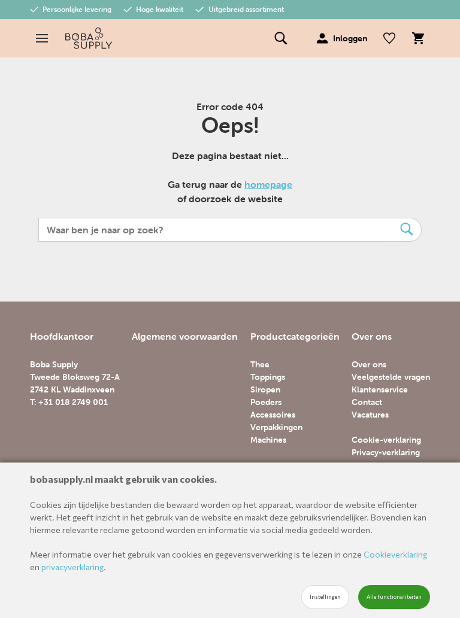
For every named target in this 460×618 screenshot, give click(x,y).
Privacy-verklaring (386, 452)
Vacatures (370, 414)
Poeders (266, 402)
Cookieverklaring (395, 554)
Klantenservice (380, 389)
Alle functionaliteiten (394, 596)
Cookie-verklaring (386, 439)
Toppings (267, 377)
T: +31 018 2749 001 (69, 402)
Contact (367, 402)
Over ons (369, 364)
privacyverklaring (72, 567)
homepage (268, 184)
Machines (268, 439)
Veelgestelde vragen (391, 377)
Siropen (265, 389)
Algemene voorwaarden (185, 336)
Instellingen (325, 596)
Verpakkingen (276, 427)
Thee (260, 364)
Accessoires (272, 414)
